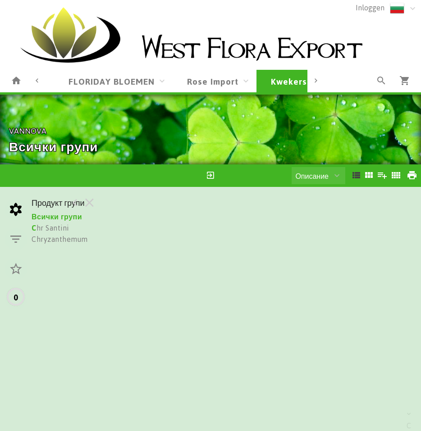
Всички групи (57, 216)
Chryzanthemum (60, 239)
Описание (312, 176)
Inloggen (370, 7)
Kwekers (289, 81)
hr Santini (50, 227)
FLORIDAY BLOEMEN (112, 81)
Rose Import (212, 81)
